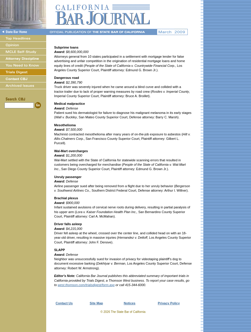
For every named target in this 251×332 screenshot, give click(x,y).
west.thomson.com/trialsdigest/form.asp (86, 285)
